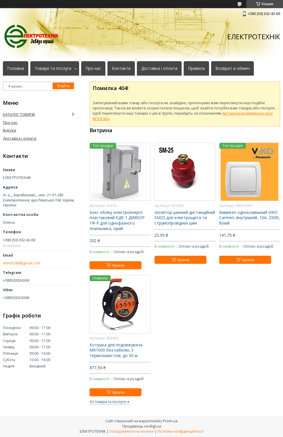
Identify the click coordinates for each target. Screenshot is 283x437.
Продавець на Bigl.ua (141, 426)
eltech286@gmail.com (21, 263)
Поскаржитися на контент (131, 431)
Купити (118, 265)
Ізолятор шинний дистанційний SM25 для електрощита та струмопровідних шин (184, 218)
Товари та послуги (53, 68)
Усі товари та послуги (108, 401)
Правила (196, 68)
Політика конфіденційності (181, 431)
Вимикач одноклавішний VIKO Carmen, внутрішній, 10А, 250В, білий (249, 218)
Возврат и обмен (232, 68)
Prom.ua (170, 420)
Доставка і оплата (159, 68)
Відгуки (9, 130)
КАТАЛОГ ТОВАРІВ (19, 114)
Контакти (121, 68)
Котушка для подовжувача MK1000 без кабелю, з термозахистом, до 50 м (116, 350)
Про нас (93, 68)
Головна (15, 68)
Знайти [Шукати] (63, 86)
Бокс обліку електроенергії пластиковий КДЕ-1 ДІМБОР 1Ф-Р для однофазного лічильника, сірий (117, 220)
